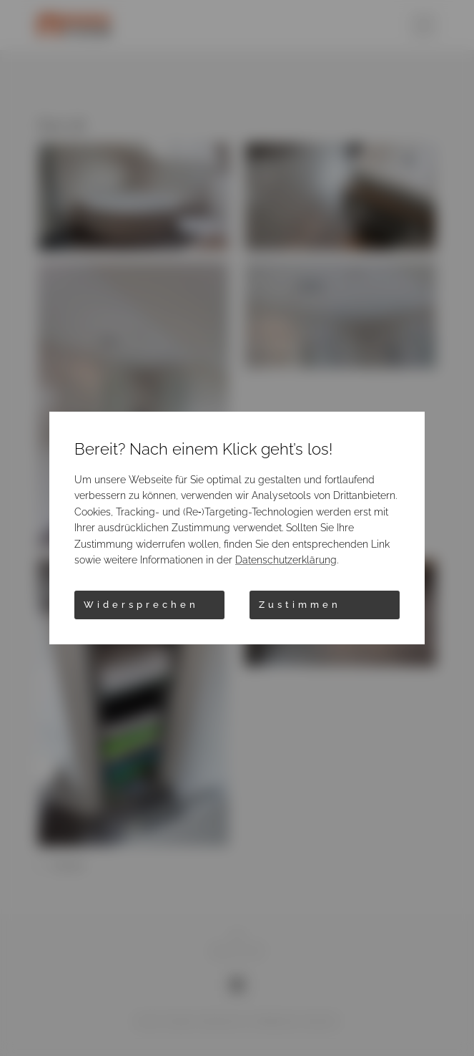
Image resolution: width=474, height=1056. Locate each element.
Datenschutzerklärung (286, 560)
